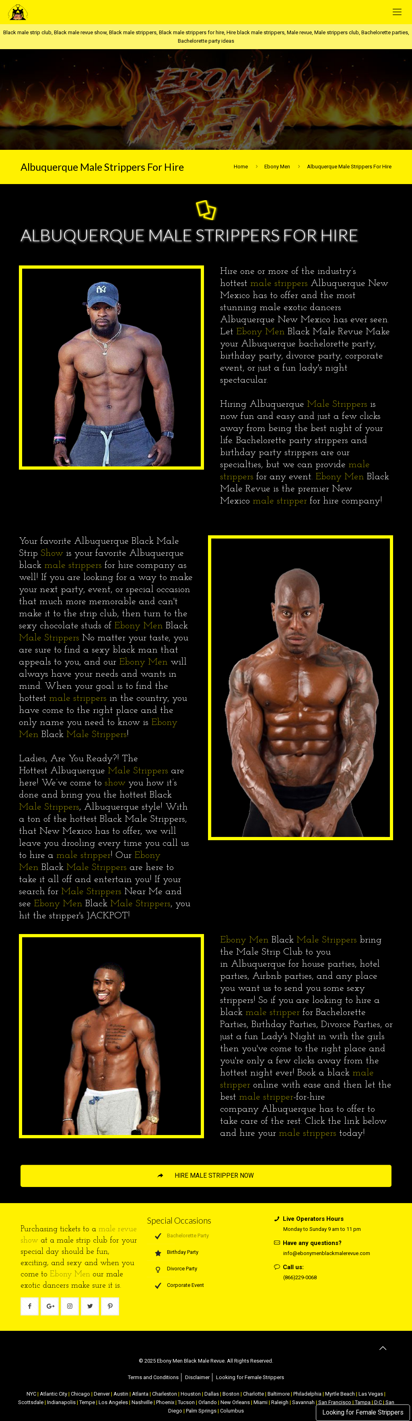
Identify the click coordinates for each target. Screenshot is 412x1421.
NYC (31, 1394)
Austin (120, 1394)
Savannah (303, 1402)
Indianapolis (61, 1402)
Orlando (207, 1402)
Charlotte (253, 1394)
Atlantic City (53, 1394)
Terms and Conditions (153, 1377)
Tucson (186, 1402)
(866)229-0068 (300, 1277)
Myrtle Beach (340, 1394)
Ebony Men (277, 167)
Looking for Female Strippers (363, 1412)
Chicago (80, 1394)
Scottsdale (30, 1402)
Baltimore (279, 1394)
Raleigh (279, 1402)
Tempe (87, 1402)
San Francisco (334, 1402)
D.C (378, 1402)
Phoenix (165, 1402)
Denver (102, 1394)
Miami (260, 1402)
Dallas (211, 1394)
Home (241, 167)
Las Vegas (370, 1394)
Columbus (232, 1411)
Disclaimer (197, 1377)
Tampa (363, 1402)
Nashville (142, 1402)
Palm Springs (201, 1411)
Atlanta (140, 1394)
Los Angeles (113, 1402)
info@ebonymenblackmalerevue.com (326, 1253)
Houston (191, 1394)
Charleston (164, 1394)
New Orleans (235, 1402)
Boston (230, 1394)
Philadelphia (307, 1394)
